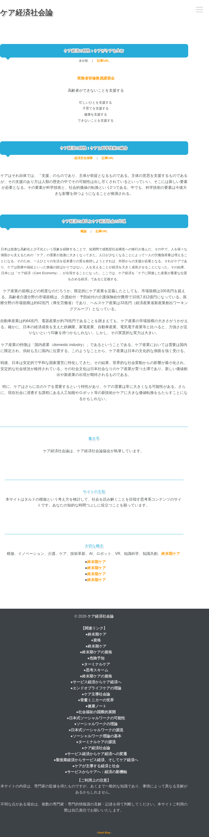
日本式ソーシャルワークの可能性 (97, 718)
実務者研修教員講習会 (96, 78)
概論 (83, 231)
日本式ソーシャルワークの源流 (97, 730)
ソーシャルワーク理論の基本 (97, 736)
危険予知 (97, 658)
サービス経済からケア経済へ (97, 682)
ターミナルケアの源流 (97, 742)
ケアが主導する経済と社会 (97, 766)
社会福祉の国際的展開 (97, 712)
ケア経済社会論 (26, 12)
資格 (97, 640)
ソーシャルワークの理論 (97, 724)
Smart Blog (104, 832)
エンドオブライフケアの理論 (97, 688)
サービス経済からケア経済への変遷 (97, 754)
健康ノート (97, 706)
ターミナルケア (97, 664)
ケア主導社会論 (97, 694)
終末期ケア (170, 554)
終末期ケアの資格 (97, 652)
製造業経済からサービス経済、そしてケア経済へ (97, 760)
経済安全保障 (83, 158)
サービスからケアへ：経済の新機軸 (97, 772)
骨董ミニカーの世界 (97, 700)
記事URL (103, 60)
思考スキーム (97, 670)
